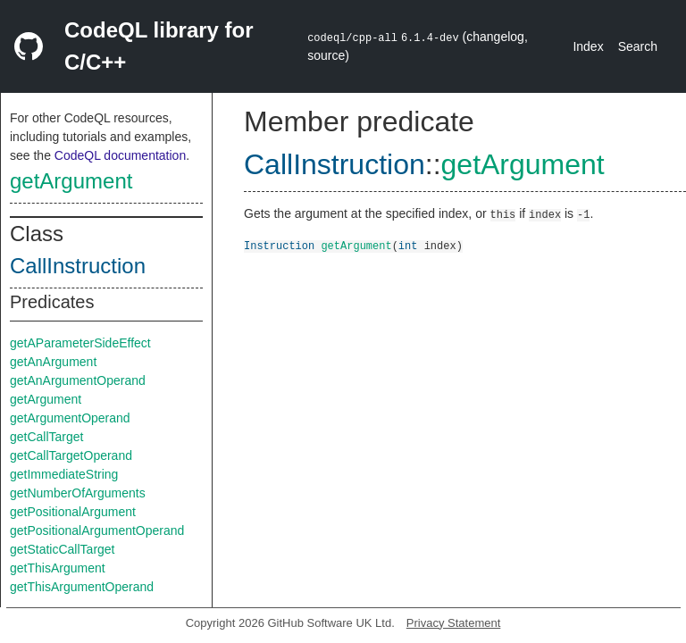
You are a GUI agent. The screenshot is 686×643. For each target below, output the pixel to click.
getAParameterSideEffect (80, 343)
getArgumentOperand (70, 418)
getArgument (71, 181)
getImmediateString (64, 474)
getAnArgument (53, 362)
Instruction (279, 245)
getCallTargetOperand (71, 455)
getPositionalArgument (73, 512)
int (408, 245)
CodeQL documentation (120, 155)
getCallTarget (47, 437)
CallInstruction (78, 266)
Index (588, 46)
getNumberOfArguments (78, 493)
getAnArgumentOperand (78, 380)
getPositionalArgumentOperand (97, 530)
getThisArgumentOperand (82, 587)
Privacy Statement (453, 623)
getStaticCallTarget (62, 549)
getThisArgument (57, 568)
